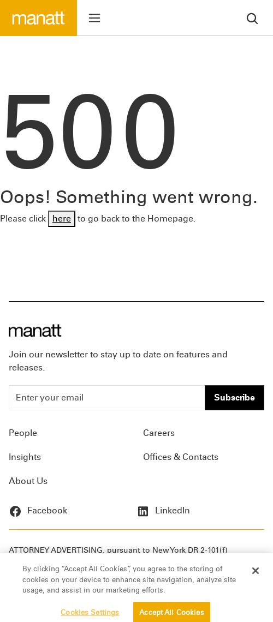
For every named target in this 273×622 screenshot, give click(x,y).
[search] (252, 18)
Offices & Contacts (180, 457)
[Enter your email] (107, 397)
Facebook (38, 510)
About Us (28, 481)
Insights (25, 457)
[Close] (256, 575)
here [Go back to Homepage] (61, 218)
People (23, 433)
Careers (159, 433)
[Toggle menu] (94, 18)
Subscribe (234, 397)
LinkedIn (163, 510)
